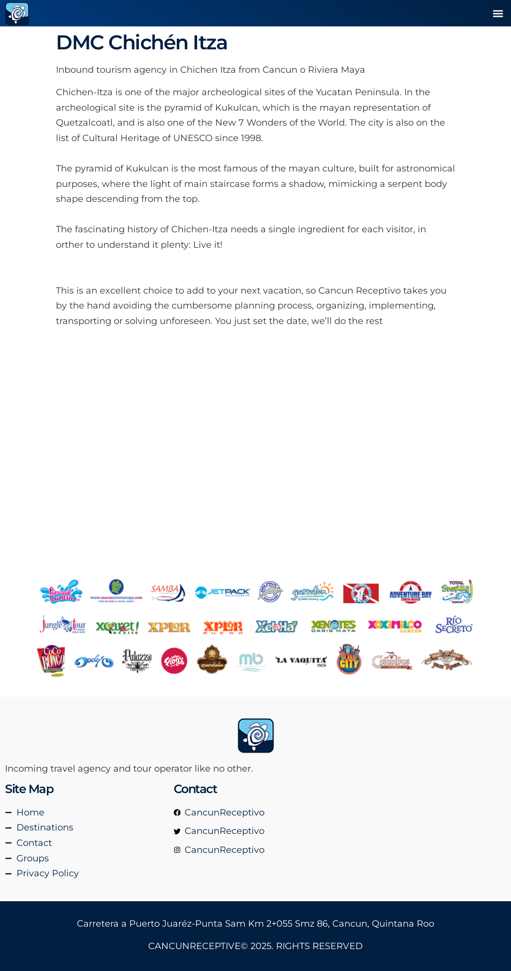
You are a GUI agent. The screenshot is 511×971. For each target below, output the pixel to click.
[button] (498, 13)
